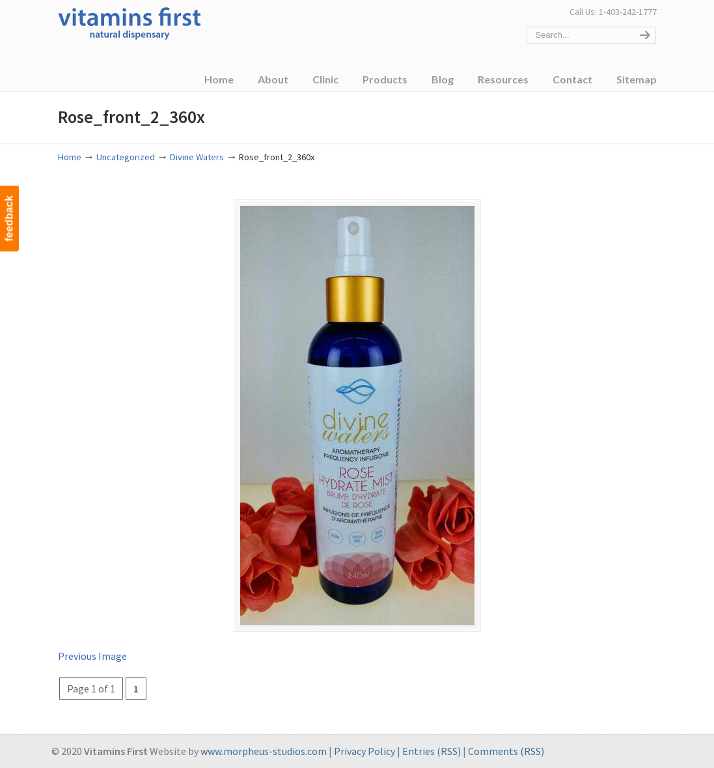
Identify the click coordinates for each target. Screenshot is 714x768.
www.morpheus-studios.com (263, 751)
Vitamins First (129, 22)
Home (69, 157)
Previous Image (92, 655)
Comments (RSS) (506, 751)
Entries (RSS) (431, 751)
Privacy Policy (364, 751)
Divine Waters (197, 157)
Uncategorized (125, 157)
